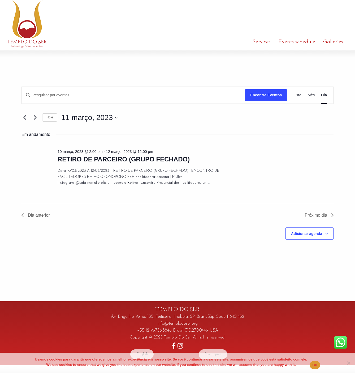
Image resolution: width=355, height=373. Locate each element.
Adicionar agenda (306, 233)
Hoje (49, 117)
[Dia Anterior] (24, 117)
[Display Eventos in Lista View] (297, 95)
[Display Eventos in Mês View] (311, 95)
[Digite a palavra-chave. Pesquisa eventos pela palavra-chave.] (133, 95)
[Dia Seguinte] (35, 117)
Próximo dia (319, 215)
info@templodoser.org (178, 323)
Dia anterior (35, 215)
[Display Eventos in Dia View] (324, 95)
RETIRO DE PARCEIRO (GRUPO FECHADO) (124, 159)
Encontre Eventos (266, 95)
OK (314, 365)
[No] (348, 363)
